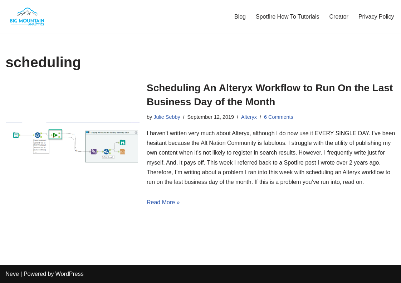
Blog (240, 17)
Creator (338, 17)
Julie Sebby (166, 117)
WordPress (69, 274)
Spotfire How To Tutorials (287, 17)
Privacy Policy (376, 17)
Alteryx (249, 117)
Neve (12, 274)
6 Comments (278, 117)
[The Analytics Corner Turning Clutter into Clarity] (27, 16)
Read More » (163, 202)
